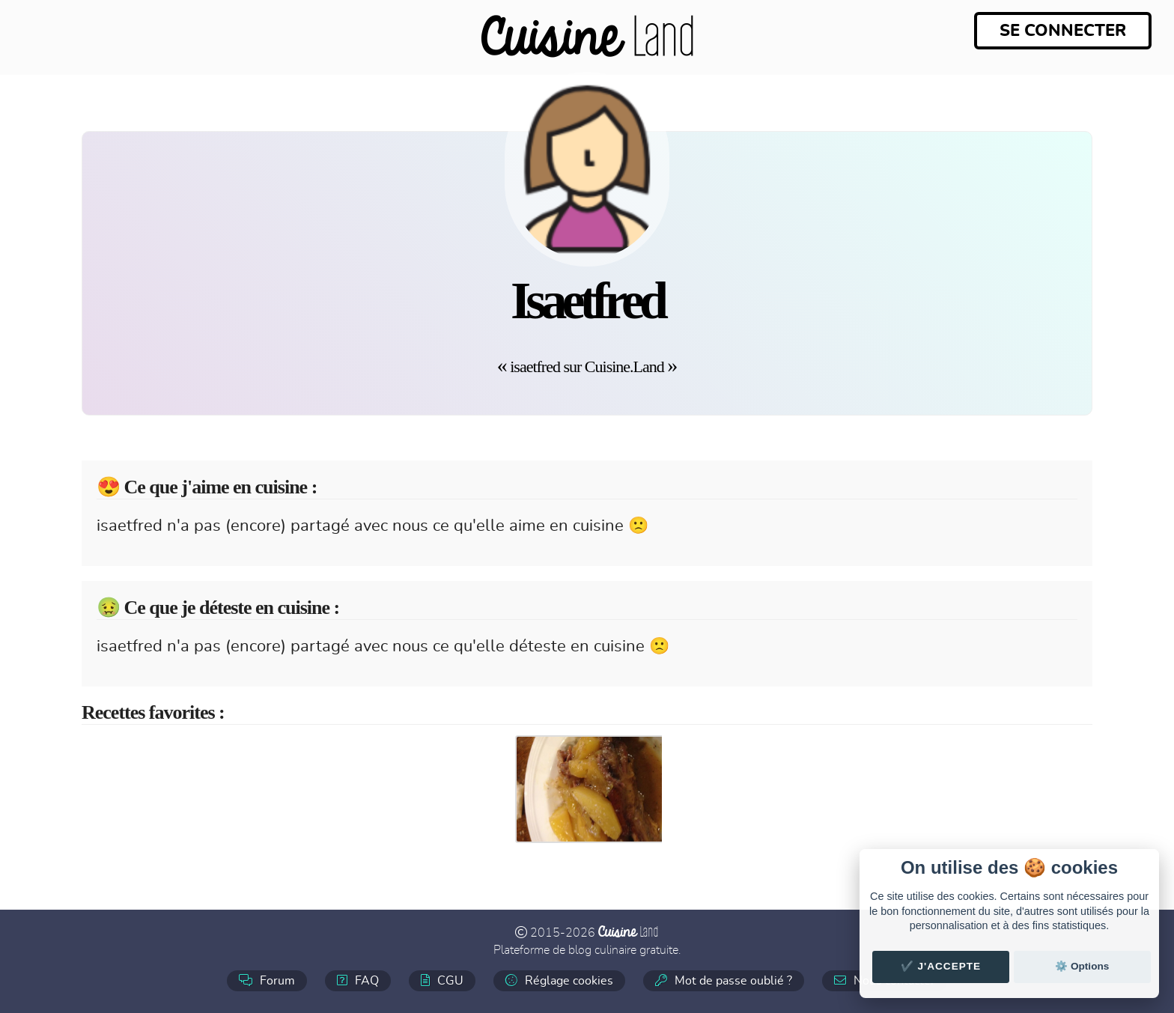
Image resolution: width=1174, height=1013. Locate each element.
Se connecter (1063, 30)
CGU (442, 980)
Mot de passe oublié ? (723, 980)
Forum (267, 980)
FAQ (358, 980)
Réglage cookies (559, 980)
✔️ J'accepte (941, 966)
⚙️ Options (1082, 966)
